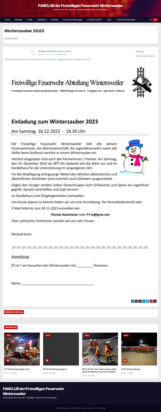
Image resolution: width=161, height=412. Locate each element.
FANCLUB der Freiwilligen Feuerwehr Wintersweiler (80, 5)
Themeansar (101, 408)
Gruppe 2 (49, 54)
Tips (109, 20)
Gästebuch (41, 20)
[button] (151, 19)
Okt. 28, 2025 (51, 373)
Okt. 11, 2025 (128, 373)
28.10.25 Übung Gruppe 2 (55, 369)
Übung (9, 335)
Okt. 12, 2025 (90, 375)
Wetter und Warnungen (72, 20)
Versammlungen (60, 54)
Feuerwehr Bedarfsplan (126, 20)
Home (7, 20)
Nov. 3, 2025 (11, 373)
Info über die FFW (95, 20)
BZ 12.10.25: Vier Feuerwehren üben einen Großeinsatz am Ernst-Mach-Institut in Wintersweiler (99, 372)
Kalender (54, 20)
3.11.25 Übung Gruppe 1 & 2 (17, 369)
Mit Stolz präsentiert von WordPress (68, 408)
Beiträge (19, 20)
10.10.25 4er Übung (130, 369)
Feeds (30, 20)
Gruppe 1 (41, 54)
